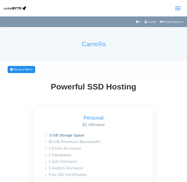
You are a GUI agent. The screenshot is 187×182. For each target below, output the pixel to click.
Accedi (150, 21)
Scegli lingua (171, 21)
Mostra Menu (21, 69)
